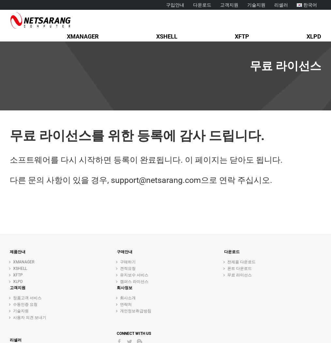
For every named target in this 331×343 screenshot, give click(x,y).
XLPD (18, 281)
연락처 (126, 304)
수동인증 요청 (25, 304)
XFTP (18, 275)
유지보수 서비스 (134, 275)
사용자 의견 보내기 (29, 317)
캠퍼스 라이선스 (134, 281)
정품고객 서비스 (27, 298)
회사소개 (128, 298)
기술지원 (21, 311)
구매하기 (128, 262)
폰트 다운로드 (239, 268)
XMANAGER (23, 262)
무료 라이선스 (239, 275)
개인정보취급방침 (135, 311)
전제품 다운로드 (241, 262)
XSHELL (20, 268)
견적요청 (128, 268)
